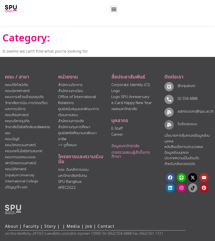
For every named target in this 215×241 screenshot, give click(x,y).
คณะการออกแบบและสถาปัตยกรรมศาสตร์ (20, 160)
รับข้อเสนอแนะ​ (187, 124)
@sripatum (186, 86)
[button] (114, 9)
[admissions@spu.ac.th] (169, 112)
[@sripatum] (169, 86)
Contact (106, 226)
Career (117, 134)
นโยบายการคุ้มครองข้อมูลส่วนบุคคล (187, 138)
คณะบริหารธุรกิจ (17, 121)
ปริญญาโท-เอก (16, 187)
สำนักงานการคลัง (71, 121)
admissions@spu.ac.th (195, 111)
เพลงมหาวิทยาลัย (124, 109)
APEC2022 (67, 188)
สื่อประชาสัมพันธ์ (128, 77)
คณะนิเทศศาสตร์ (17, 91)
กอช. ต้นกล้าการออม (73, 170)
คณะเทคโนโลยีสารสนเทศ (23, 151)
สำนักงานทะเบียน (70, 91)
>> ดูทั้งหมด (67, 145)
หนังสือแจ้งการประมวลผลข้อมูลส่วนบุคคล (183, 149)
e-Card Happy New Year (131, 103)
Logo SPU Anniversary (130, 97)
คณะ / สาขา (17, 77)
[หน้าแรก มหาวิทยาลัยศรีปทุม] (13, 209)
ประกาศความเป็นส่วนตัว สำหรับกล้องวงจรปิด (181, 161)
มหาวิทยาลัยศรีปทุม (72, 176)
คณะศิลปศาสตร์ (17, 115)
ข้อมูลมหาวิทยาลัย (125, 146)
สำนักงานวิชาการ (70, 85)
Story (50, 226)
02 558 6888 (187, 98)
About (11, 226)
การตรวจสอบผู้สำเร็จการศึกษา (130, 154)
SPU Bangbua (69, 182)
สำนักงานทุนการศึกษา (74, 127)
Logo (115, 91)
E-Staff (117, 128)
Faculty (31, 226)
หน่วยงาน (68, 77)
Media (74, 226)
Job (88, 226)
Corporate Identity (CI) (130, 85)
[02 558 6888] (169, 99)
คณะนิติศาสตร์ (16, 169)
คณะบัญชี (12, 139)
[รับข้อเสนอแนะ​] (169, 124)
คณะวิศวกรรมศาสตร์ (20, 145)
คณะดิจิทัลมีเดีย (16, 85)
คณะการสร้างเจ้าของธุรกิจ (24, 97)
